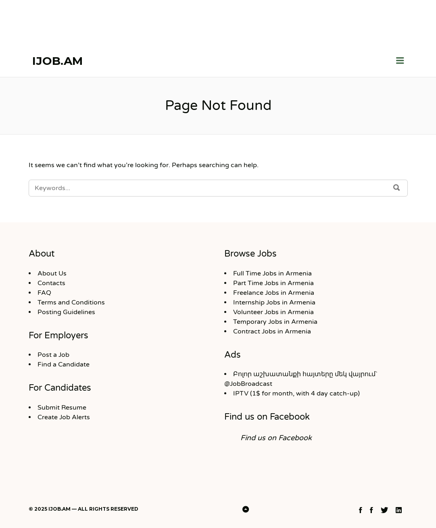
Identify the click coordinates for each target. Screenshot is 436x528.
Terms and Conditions (71, 302)
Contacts (51, 283)
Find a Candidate (64, 364)
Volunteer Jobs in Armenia (273, 312)
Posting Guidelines (66, 312)
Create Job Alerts (64, 417)
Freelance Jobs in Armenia (273, 293)
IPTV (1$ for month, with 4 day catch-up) (296, 393)
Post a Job (53, 355)
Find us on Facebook (267, 417)
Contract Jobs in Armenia (272, 331)
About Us (52, 273)
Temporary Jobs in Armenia (275, 322)
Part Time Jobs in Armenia (273, 283)
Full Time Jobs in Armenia (272, 273)
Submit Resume (62, 408)
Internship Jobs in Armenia (274, 302)
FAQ (44, 293)
